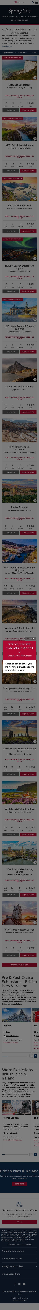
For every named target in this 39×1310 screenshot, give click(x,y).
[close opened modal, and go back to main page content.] (30, 639)
